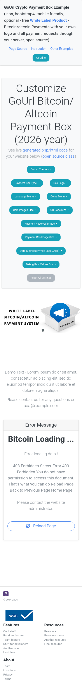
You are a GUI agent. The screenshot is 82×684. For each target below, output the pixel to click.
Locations (9, 670)
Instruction (38, 49)
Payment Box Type (26, 183)
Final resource (53, 644)
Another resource (55, 639)
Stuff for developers (15, 644)
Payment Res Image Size (40, 237)
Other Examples (61, 49)
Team (6, 666)
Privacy (7, 674)
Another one (11, 648)
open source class (58, 156)
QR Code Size (58, 210)
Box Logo (59, 183)
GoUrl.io (41, 57)
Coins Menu (58, 196)
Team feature (11, 639)
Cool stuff (9, 631)
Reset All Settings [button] (41, 277)
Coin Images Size (23, 210)
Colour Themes (40, 169)
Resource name (54, 635)
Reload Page (41, 526)
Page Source (18, 49)
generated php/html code (45, 150)
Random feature (13, 635)
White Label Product (48, 20)
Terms (7, 679)
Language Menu (24, 196)
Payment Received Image (40, 223)
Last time (9, 652)
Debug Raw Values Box (40, 264)
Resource (50, 631)
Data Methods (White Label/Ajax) (40, 250)
